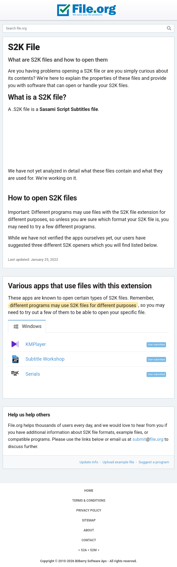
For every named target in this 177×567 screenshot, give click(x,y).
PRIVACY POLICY (88, 510)
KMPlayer (36, 344)
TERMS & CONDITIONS (88, 500)
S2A (84, 550)
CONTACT (88, 540)
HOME (88, 491)
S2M (93, 550)
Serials (33, 374)
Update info (89, 462)
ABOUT (89, 530)
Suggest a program (154, 462)
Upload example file (118, 462)
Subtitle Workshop (45, 359)
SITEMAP (89, 520)
